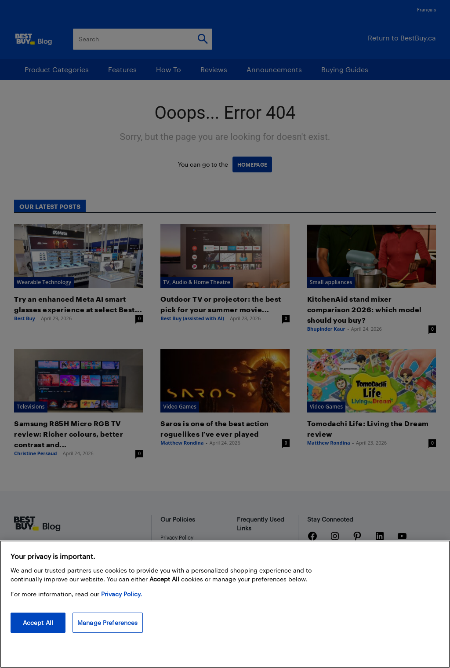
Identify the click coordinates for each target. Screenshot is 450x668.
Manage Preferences (107, 622)
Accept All (38, 622)
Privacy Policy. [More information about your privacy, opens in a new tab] (121, 594)
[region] (225, 604)
